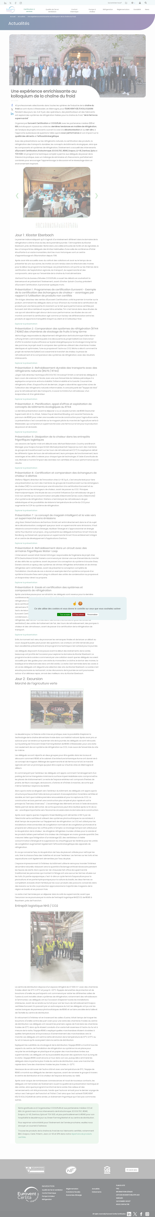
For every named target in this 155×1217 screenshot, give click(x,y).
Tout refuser (78, 614)
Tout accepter (64, 614)
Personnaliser (92, 614)
